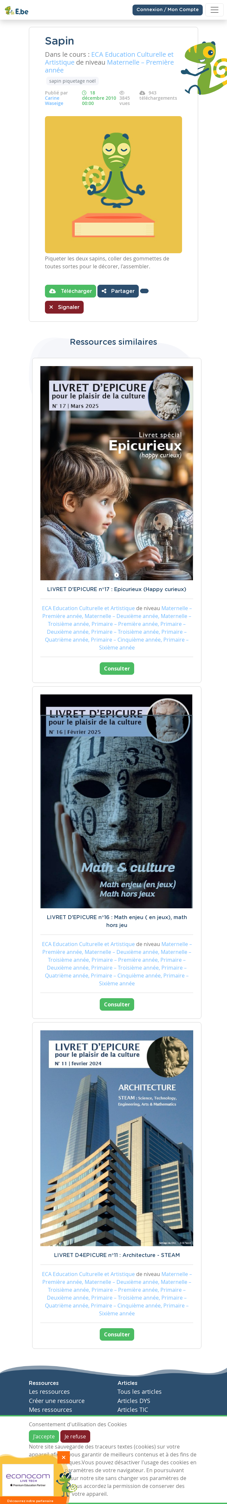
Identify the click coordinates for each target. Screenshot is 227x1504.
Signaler (64, 307)
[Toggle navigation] (214, 9)
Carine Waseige (54, 100)
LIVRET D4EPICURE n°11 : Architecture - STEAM (117, 1255)
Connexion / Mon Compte (167, 10)
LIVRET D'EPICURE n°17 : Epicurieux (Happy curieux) (116, 589)
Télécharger (70, 291)
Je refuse (75, 1436)
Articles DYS (133, 1401)
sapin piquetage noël (72, 81)
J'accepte (44, 1436)
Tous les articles (139, 1391)
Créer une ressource (57, 1401)
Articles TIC (132, 1409)
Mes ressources (50, 1409)
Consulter (117, 668)
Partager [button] (118, 291)
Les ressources (49, 1391)
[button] (144, 291)
